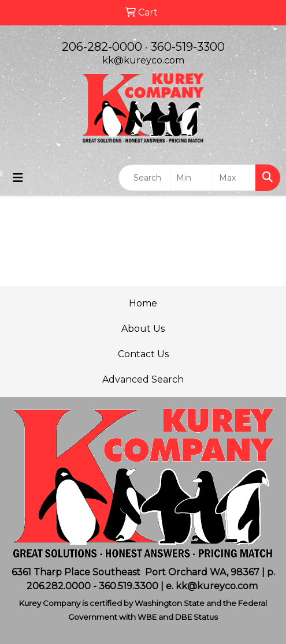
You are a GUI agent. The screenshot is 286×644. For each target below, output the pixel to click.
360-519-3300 (188, 47)
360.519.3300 (128, 586)
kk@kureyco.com (143, 60)
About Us (143, 328)
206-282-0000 (102, 47)
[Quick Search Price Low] (191, 177)
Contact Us (143, 354)
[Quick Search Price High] (234, 177)
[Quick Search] (144, 177)
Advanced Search (143, 379)
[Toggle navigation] (18, 178)
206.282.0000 (59, 586)
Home (143, 303)
